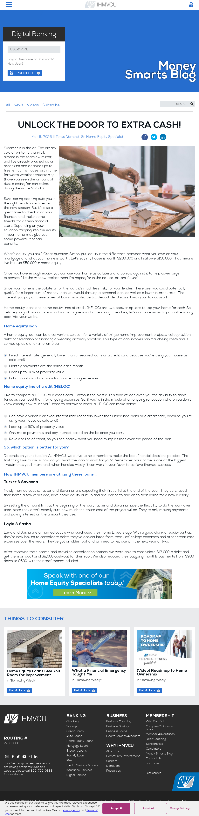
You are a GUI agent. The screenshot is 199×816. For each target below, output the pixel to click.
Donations (113, 766)
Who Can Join (155, 721)
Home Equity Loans (79, 741)
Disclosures (153, 773)
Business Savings (117, 726)
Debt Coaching (156, 739)
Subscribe (51, 105)
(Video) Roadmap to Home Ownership (162, 673)
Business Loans (116, 731)
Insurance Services (79, 770)
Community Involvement (123, 756)
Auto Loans (74, 736)
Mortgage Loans (77, 746)
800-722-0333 (42, 771)
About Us (112, 751)
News (18, 105)
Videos (33, 105)
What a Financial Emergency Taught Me (99, 673)
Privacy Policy (71, 810)
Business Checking (118, 721)
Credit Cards (75, 731)
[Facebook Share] (144, 137)
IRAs (69, 760)
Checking (72, 721)
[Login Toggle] (191, 4)
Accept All (116, 808)
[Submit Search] (192, 104)
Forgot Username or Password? (31, 59)
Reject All (148, 808)
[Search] (177, 104)
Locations (152, 763)
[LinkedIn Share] (163, 137)
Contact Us (153, 758)
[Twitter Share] (154, 137)
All (8, 105)
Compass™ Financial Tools (160, 728)
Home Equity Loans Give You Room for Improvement (33, 673)
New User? (16, 63)
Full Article (17, 690)
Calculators (153, 749)
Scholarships (154, 744)
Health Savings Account (82, 765)
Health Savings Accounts (123, 736)
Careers (111, 761)
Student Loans (76, 751)
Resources (113, 771)
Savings (71, 726)
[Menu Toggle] (9, 5)
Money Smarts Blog (159, 753)
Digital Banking (76, 775)
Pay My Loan (75, 755)
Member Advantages (160, 734)
